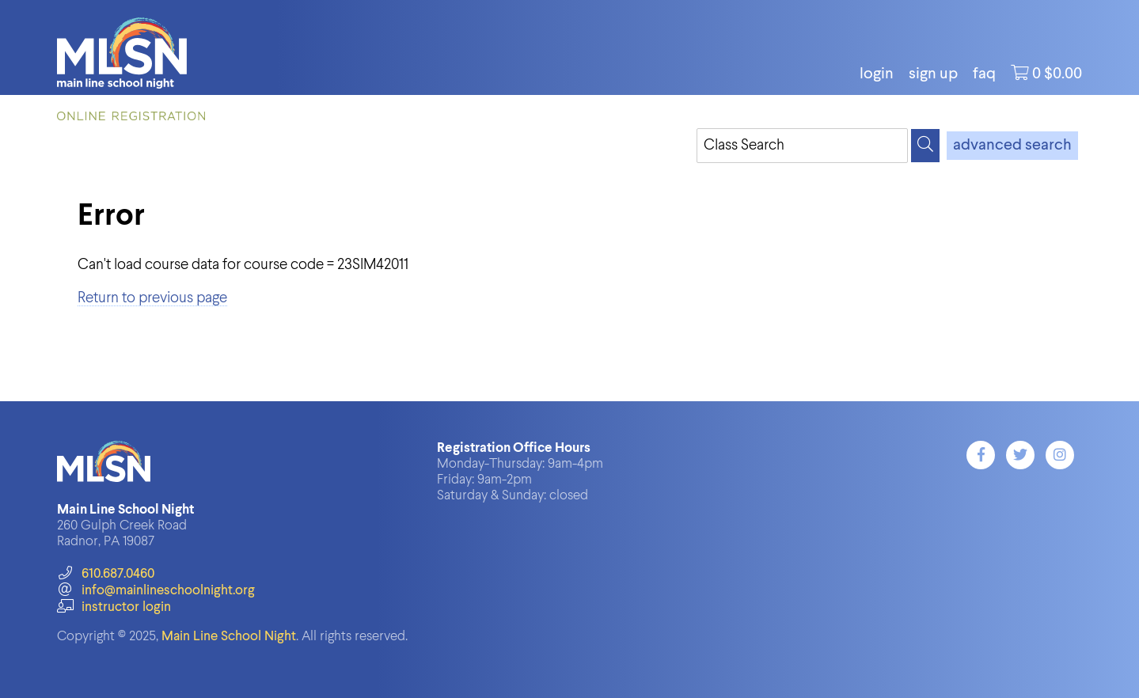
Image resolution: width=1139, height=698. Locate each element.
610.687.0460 (105, 574)
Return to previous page (152, 297)
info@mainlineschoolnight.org (156, 590)
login (877, 74)
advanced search (1012, 146)
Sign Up (933, 74)
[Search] (925, 145)
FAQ (984, 74)
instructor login (114, 607)
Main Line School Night (228, 636)
